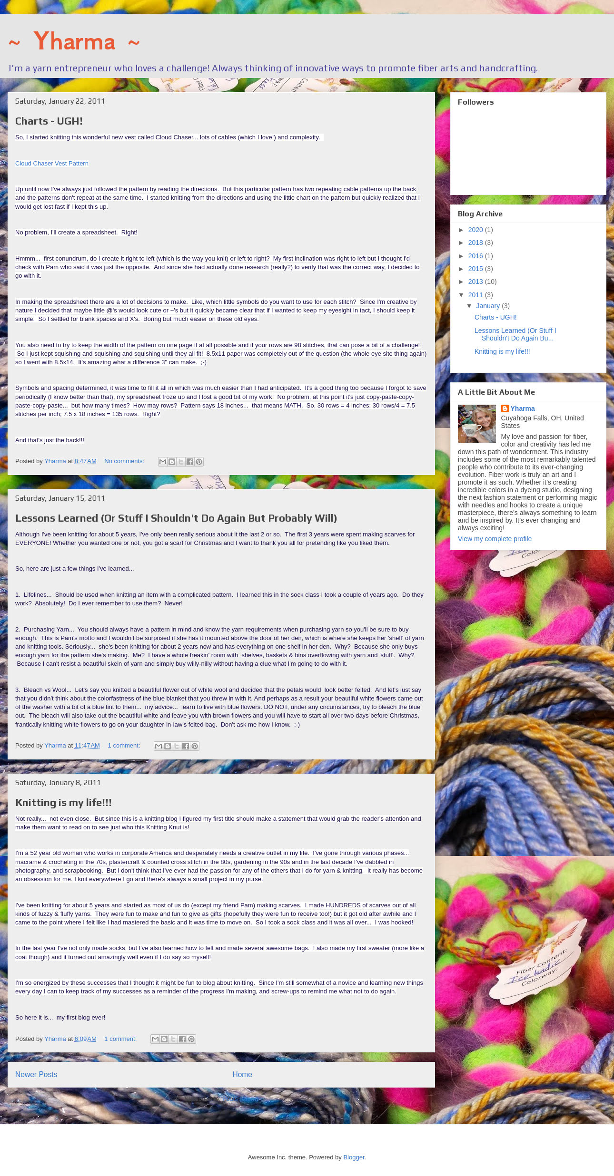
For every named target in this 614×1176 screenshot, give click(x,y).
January (489, 306)
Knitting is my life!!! (63, 802)
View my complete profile (495, 539)
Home (242, 1074)
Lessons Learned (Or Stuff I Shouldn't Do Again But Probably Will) (176, 518)
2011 (476, 295)
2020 (476, 229)
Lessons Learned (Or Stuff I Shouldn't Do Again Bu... (515, 334)
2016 (476, 256)
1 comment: (125, 745)
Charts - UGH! (49, 121)
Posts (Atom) (240, 1098)
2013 (476, 281)
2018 (476, 242)
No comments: (125, 461)
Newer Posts (36, 1074)
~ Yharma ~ (74, 41)
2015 (476, 268)
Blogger (353, 1157)
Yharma (523, 408)
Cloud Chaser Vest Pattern (52, 163)
